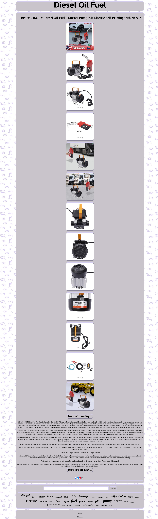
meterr (70, 505)
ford (58, 501)
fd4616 (34, 497)
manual (58, 497)
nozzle (118, 501)
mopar (107, 497)
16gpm (66, 501)
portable (100, 497)
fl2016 (130, 497)
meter (42, 496)
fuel (74, 501)
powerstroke (53, 504)
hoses (97, 505)
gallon (111, 505)
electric (31, 501)
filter (98, 501)
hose (50, 496)
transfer (84, 496)
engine (90, 501)
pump (107, 501)
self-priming (118, 496)
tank (63, 505)
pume (82, 501)
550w (94, 497)
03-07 (66, 497)
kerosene (77, 505)
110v (73, 496)
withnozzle (104, 505)
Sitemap (80, 517)
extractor (137, 497)
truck (126, 502)
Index (80, 513)
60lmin (132, 502)
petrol (51, 501)
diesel (25, 496)
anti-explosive (88, 505)
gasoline (43, 501)
